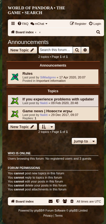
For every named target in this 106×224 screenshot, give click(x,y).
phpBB (38, 210)
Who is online (19, 153)
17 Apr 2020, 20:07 (72, 77)
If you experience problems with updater (58, 99)
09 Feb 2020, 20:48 (64, 103)
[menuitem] (23, 23)
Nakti (44, 103)
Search (33, 12)
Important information (51, 80)
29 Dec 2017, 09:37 (64, 115)
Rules (28, 73)
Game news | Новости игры (47, 111)
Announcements (28, 42)
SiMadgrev (48, 77)
